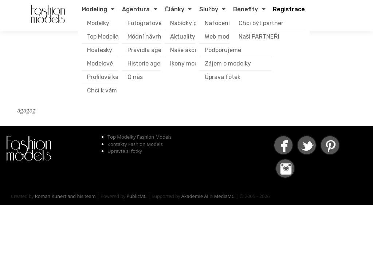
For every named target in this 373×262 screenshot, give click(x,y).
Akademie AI (194, 196)
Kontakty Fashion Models (135, 144)
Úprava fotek (222, 77)
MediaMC (224, 196)
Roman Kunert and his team (65, 196)
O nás (135, 77)
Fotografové (144, 23)
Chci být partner (261, 23)
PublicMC (136, 196)
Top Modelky (103, 36)
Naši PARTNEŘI (259, 36)
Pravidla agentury (152, 50)
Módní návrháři (147, 36)
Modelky (98, 23)
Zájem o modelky (228, 63)
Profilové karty (106, 77)
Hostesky (99, 50)
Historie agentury (151, 63)
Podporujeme (223, 50)
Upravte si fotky (124, 151)
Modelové (100, 63)
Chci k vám (102, 90)
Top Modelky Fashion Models (139, 137)
